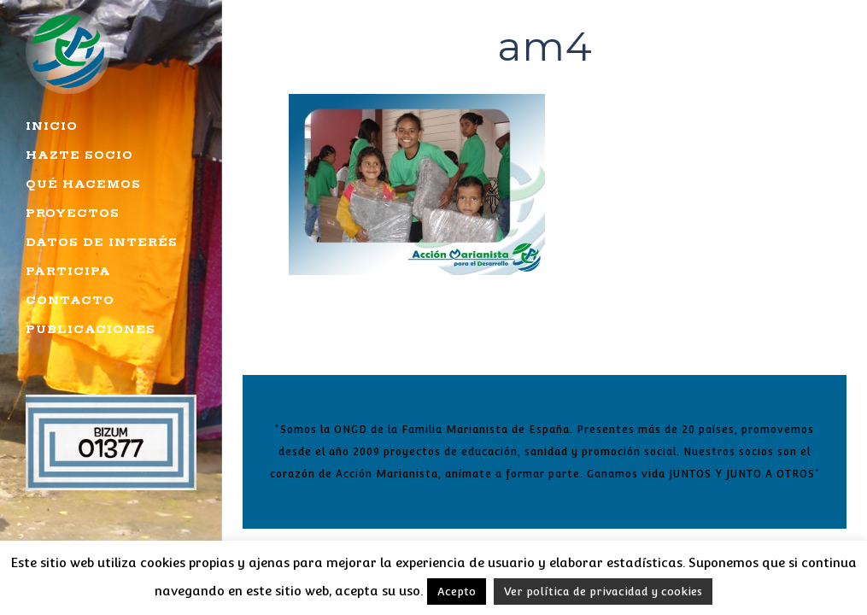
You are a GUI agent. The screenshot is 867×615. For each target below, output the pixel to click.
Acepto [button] (456, 591)
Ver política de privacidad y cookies (603, 591)
